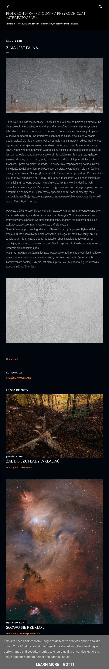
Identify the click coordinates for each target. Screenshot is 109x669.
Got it (69, 664)
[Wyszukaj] (100, 6)
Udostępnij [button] (12, 359)
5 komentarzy (27, 467)
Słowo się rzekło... (25, 627)
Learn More (47, 664)
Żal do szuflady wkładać (33, 461)
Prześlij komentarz (18, 377)
